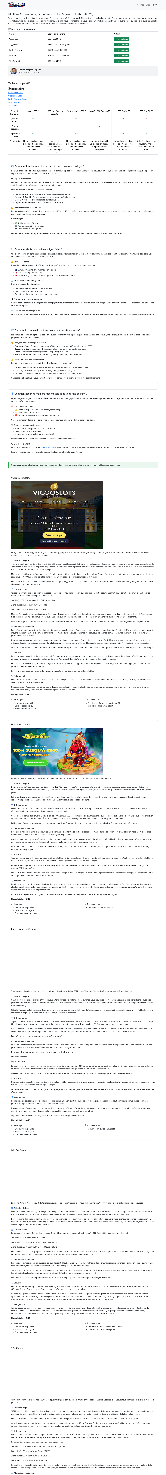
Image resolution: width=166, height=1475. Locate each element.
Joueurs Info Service (49, 447)
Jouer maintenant (121, 39)
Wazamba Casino (15, 92)
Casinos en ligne (144, 5)
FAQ (155, 5)
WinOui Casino (14, 102)
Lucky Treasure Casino (18, 99)
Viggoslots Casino (16, 96)
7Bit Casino (13, 105)
